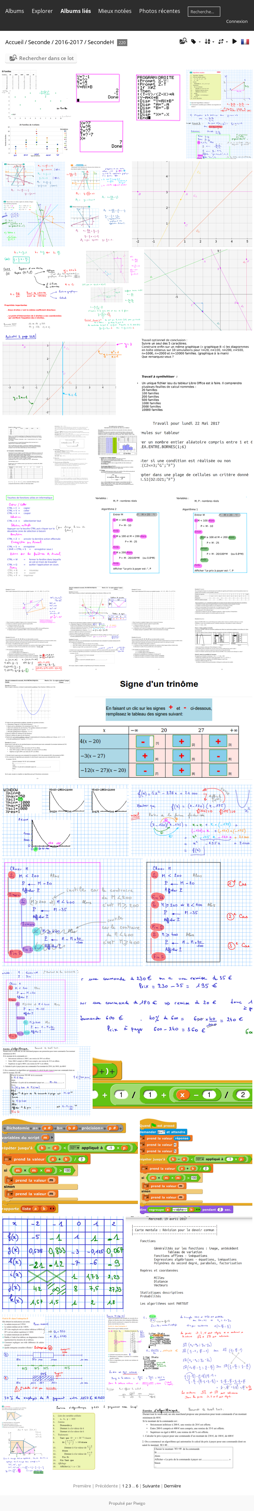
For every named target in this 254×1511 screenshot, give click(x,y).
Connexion (237, 21)
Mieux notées (115, 11)
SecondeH (101, 42)
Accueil (14, 42)
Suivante (151, 1486)
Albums (14, 11)
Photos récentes (159, 11)
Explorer (42, 11)
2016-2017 (69, 42)
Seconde (39, 42)
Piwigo (139, 1503)
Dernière (172, 1486)
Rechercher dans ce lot (46, 58)
